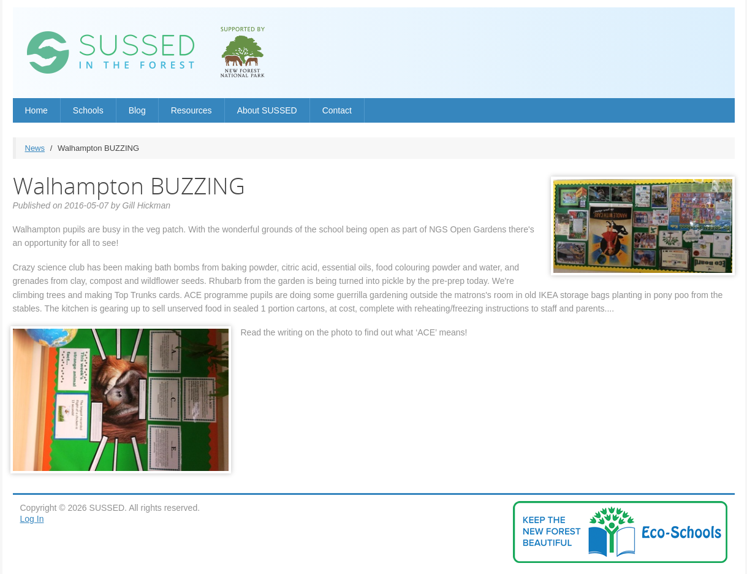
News (35, 148)
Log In (32, 519)
